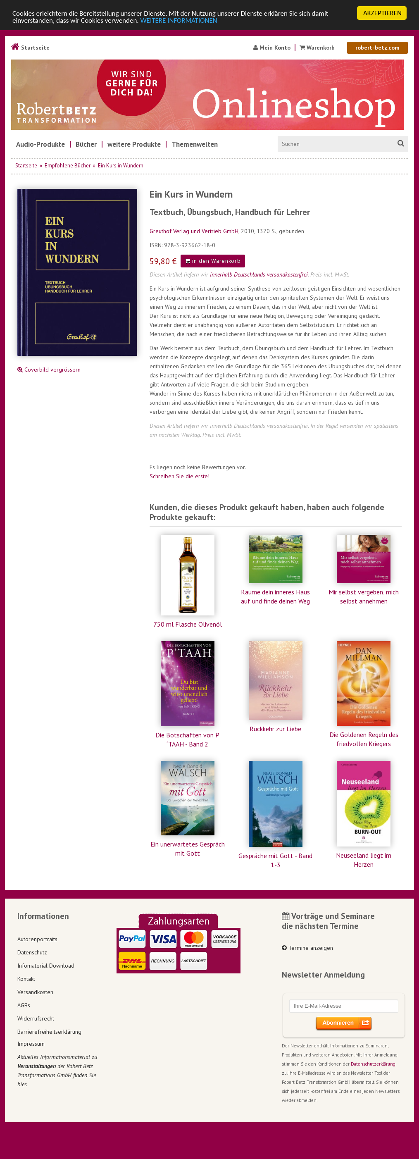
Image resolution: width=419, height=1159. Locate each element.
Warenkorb (318, 47)
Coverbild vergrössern (49, 369)
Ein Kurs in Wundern (120, 165)
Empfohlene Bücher (67, 165)
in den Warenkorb (213, 261)
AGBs (23, 1005)
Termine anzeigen (307, 948)
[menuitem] (40, 144)
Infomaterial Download (45, 965)
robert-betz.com (377, 47)
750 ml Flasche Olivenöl (187, 624)
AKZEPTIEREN (382, 13)
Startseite (30, 47)
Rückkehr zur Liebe (275, 729)
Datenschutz (32, 952)
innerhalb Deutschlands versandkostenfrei (259, 274)
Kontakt (26, 979)
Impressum (31, 1043)
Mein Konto (271, 47)
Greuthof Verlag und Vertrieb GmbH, (195, 231)
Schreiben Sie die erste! (180, 476)
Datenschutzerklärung (373, 1064)
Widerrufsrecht (35, 1018)
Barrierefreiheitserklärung (49, 1031)
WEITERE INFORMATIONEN (178, 20)
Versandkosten (35, 992)
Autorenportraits (37, 939)
